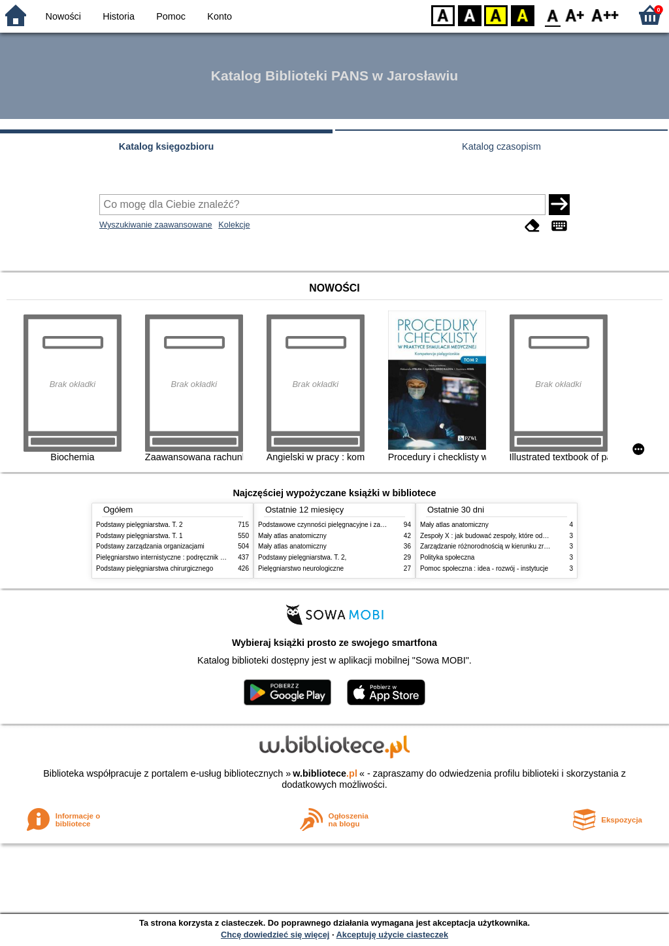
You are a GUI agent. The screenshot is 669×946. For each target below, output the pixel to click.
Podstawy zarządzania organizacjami (150, 546)
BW (469, 14)
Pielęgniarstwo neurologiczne (301, 568)
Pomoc (171, 16)
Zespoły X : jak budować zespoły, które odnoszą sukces (501, 535)
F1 (575, 14)
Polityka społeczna (447, 557)
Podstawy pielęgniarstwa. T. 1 (139, 535)
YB (495, 14)
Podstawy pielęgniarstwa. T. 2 (139, 524)
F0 (552, 14)
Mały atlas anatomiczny (292, 535)
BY (522, 14)
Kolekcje (234, 224)
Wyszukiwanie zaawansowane (155, 224)
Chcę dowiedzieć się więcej (275, 934)
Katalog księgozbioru (166, 146)
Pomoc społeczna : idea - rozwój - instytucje (484, 568)
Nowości (63, 16)
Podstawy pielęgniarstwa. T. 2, (302, 557)
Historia (119, 16)
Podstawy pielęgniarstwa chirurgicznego (154, 568)
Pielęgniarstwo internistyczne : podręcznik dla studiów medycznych (193, 557)
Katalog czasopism (501, 146)
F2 (605, 14)
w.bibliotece (325, 773)
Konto (219, 16)
